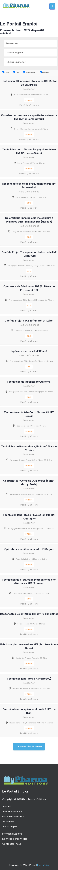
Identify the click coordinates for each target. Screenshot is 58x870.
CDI (16, 72)
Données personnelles (14, 838)
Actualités (8, 821)
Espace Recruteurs (13, 816)
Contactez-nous (11, 843)
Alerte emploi (9, 826)
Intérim (44, 72)
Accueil (6, 806)
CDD (5, 72)
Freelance (29, 72)
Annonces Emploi (12, 811)
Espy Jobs (43, 865)
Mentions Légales (12, 833)
